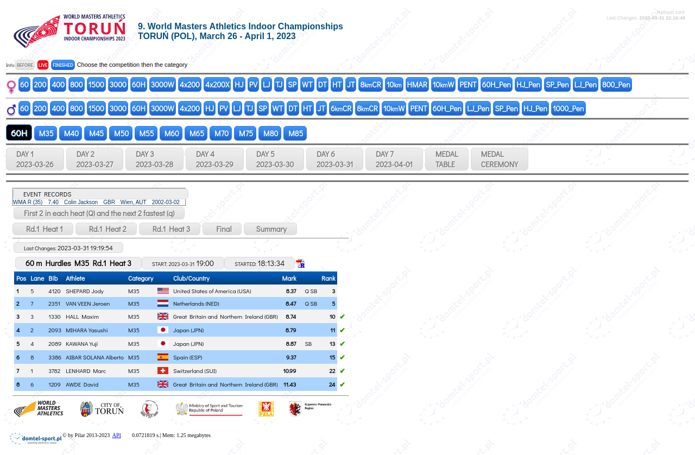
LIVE (43, 65)
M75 (245, 133)
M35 (45, 133)
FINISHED (63, 65)
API (116, 435)
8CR (370, 84)
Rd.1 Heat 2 (106, 229)
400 (58, 84)
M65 (196, 133)
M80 (270, 133)
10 (394, 84)
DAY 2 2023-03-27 (95, 159)
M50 (120, 133)
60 (24, 84)
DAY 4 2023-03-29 (214, 159)
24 (332, 384)
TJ (279, 84)
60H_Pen (496, 84)
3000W (162, 84)
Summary (270, 229)
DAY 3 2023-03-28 (154, 159)
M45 (95, 133)
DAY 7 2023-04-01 (394, 159)
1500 (96, 84)
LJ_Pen (585, 84)
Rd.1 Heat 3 (169, 229)
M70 (220, 133)
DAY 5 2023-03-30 (275, 159)
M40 (70, 133)
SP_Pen (557, 84)
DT (322, 84)
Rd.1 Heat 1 (43, 229)
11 (332, 330)
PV (253, 84)
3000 (118, 84)
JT (351, 84)
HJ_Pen (528, 84)
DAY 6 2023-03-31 (335, 159)
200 (40, 84)
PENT (467, 84)
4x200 (190, 84)
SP (292, 84)
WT (307, 84)
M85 (295, 133)
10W (443, 84)
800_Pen (616, 84)
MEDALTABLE (446, 159)
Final (222, 229)
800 (76, 84)
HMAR (417, 84)
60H (139, 84)
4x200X (217, 84)
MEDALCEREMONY (499, 159)
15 (333, 357)
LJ (266, 84)
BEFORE (25, 65)
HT (337, 84)
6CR (341, 108)
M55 (146, 133)
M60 (171, 133)
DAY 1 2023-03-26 (35, 159)
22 (332, 370)
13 (332, 343)
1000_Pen (568, 108)
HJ (239, 84)
